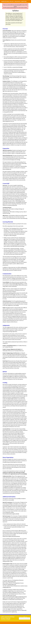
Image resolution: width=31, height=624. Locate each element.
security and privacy (12, 205)
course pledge (24, 473)
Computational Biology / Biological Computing (14, 1)
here (9, 24)
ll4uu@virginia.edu (12, 581)
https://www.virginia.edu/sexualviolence (11, 536)
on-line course (14, 244)
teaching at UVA (23, 193)
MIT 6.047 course (9, 251)
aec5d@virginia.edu (7, 587)
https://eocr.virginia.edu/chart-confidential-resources (14, 557)
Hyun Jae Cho (5, 209)
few (23, 202)
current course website (11, 7)
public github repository (15, 19)
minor (25, 202)
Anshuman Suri (6, 211)
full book (11, 242)
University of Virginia (5, 619)
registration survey (14, 473)
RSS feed (25, 616)
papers (4, 203)
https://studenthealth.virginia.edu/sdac (11, 513)
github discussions (20, 301)
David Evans (20, 185)
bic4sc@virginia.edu (12, 584)
